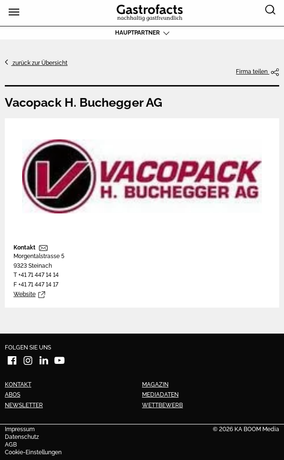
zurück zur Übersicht (39, 63)
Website (24, 294)
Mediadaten (160, 394)
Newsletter (24, 405)
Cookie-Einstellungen (33, 453)
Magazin (155, 384)
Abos (12, 394)
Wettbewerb (162, 405)
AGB (11, 445)
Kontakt (24, 247)
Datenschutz (22, 437)
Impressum (20, 430)
